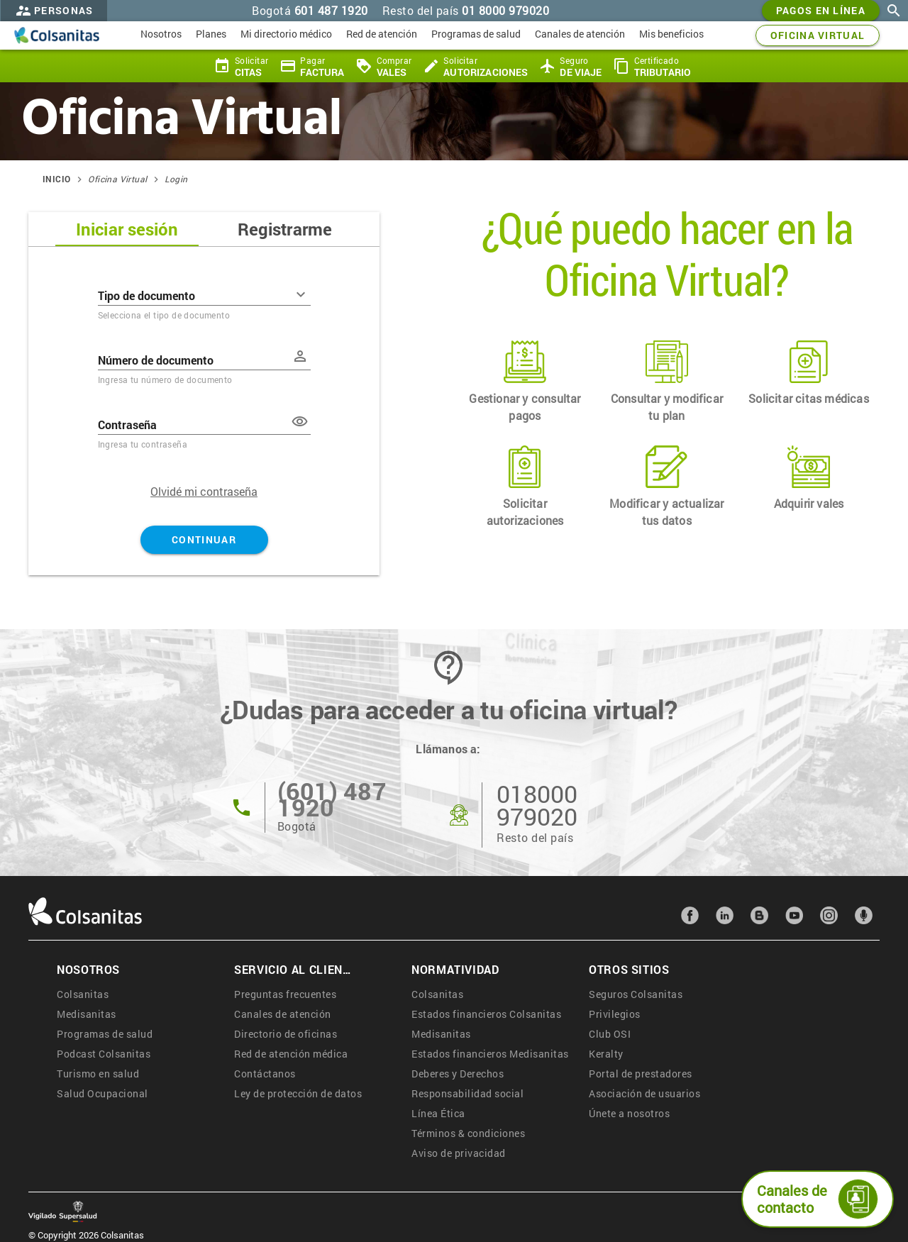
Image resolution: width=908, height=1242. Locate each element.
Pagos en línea (821, 10)
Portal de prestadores (640, 1073)
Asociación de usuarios (644, 1093)
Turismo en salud (98, 1073)
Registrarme (285, 229)
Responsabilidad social (467, 1093)
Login (176, 178)
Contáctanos (265, 1073)
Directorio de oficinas (285, 1034)
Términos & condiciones (468, 1133)
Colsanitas (83, 994)
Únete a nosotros (629, 1113)
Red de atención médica (291, 1053)
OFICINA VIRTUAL (818, 35)
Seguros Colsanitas (635, 994)
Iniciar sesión (127, 229)
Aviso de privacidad (458, 1153)
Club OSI (610, 1034)
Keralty (606, 1053)
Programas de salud (105, 1034)
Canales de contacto (817, 1199)
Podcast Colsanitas (103, 1053)
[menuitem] (161, 35)
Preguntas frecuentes (285, 994)
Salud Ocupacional (102, 1093)
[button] (300, 421)
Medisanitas (86, 1014)
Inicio (56, 178)
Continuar (204, 540)
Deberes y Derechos (457, 1073)
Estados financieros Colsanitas (486, 1014)
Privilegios (615, 1014)
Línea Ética (438, 1113)
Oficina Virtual (117, 178)
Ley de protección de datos (298, 1093)
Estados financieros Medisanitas (490, 1053)
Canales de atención (282, 1014)
